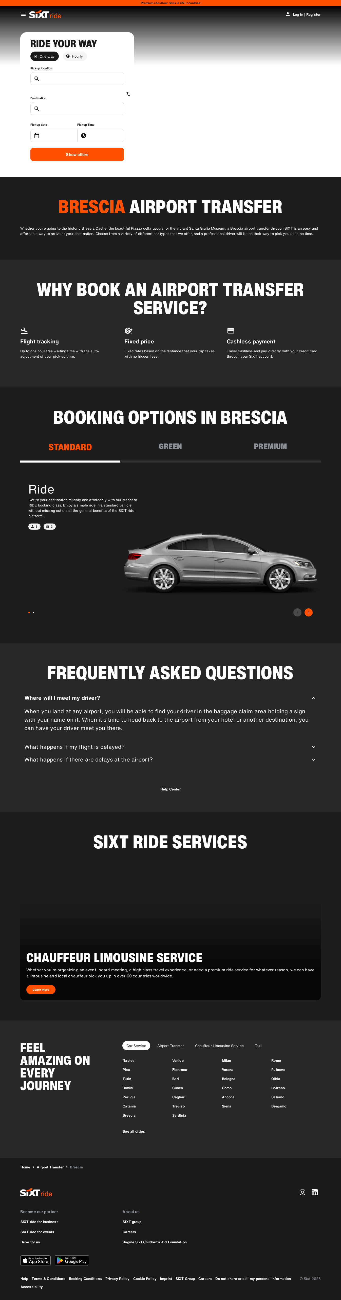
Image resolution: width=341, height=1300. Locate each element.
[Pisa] (126, 1069)
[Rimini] (128, 1088)
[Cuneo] (177, 1088)
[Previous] (297, 612)
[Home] (25, 1167)
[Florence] (179, 1069)
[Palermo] (278, 1069)
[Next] (309, 612)
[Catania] (129, 1106)
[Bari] (175, 1079)
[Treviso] (178, 1106)
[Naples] (128, 1060)
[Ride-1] (29, 612)
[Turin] (126, 1079)
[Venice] (178, 1060)
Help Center (170, 789)
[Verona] (228, 1069)
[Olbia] (275, 1079)
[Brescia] (129, 1115)
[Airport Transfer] (50, 1167)
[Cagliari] (179, 1097)
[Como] (227, 1088)
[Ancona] (228, 1097)
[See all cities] (133, 1131)
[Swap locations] (128, 94)
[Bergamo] (279, 1106)
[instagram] (302, 1192)
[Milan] (227, 1060)
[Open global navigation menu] (23, 14)
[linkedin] (315, 1192)
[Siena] (227, 1106)
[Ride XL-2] (33, 612)
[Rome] (276, 1060)
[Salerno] (278, 1097)
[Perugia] (129, 1097)
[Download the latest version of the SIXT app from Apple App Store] (35, 1260)
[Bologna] (229, 1079)
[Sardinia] (179, 1115)
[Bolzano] (278, 1088)
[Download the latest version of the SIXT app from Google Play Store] (72, 1260)
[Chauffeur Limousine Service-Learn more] (40, 989)
